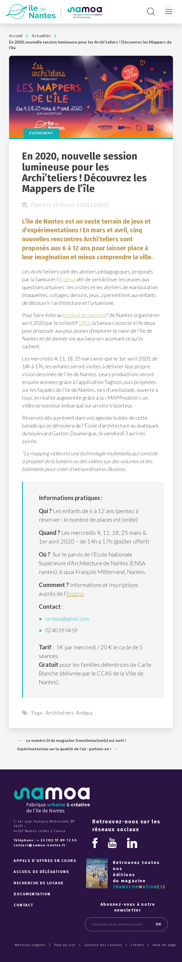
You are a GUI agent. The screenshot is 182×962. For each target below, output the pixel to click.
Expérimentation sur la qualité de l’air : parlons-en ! (64, 749)
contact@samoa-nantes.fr (40, 845)
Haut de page (165, 945)
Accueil (15, 35)
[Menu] (168, 11)
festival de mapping (84, 315)
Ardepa (66, 279)
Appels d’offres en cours (45, 860)
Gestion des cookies (103, 945)
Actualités (41, 35)
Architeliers (60, 713)
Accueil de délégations (41, 871)
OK (159, 924)
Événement (41, 133)
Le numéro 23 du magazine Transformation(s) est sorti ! (76, 740)
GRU (84, 323)
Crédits (137, 945)
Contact (24, 905)
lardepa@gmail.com (67, 618)
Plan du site (65, 945)
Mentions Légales (30, 945)
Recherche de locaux (39, 883)
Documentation (32, 894)
